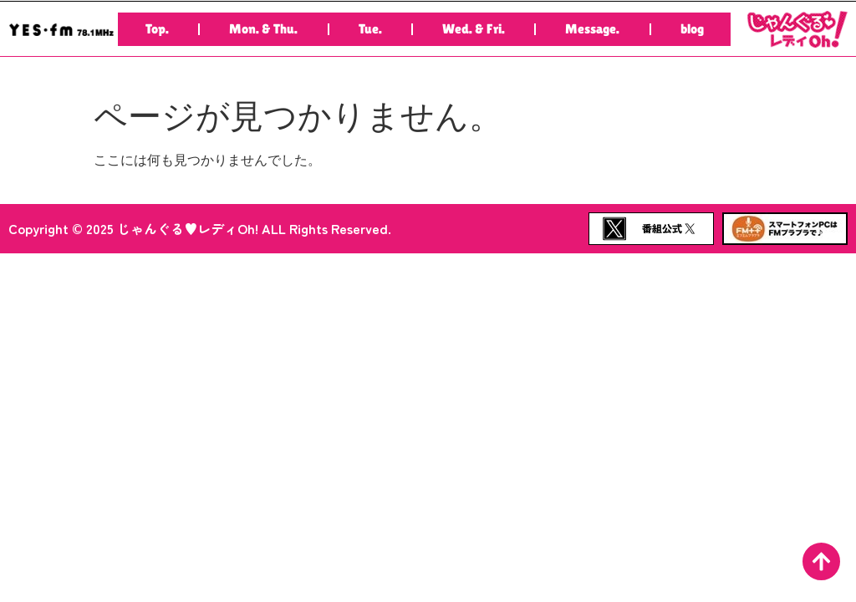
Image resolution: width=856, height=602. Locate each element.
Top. (157, 29)
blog (692, 29)
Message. (592, 29)
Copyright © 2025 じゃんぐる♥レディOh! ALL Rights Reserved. (199, 228)
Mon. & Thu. (263, 29)
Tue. (370, 29)
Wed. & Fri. (473, 29)
